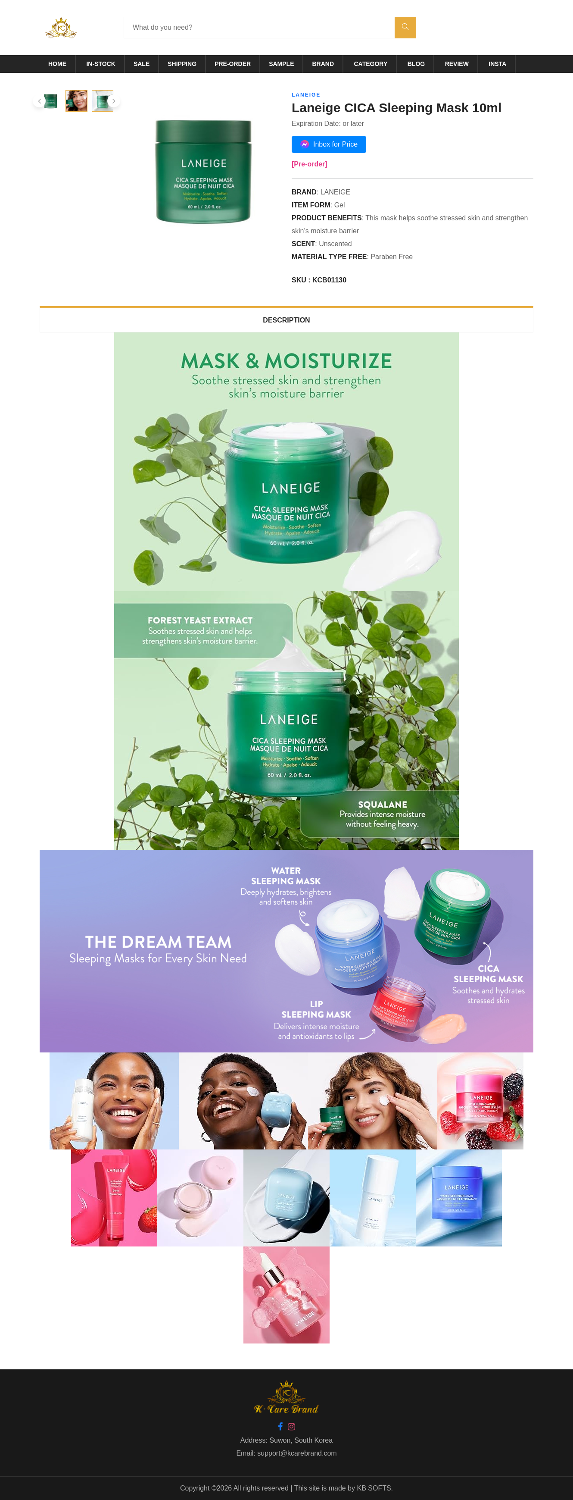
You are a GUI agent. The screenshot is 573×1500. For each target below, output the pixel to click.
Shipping (182, 63)
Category (371, 63)
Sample (281, 63)
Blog (416, 63)
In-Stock (100, 63)
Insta (497, 63)
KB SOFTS (374, 1488)
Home (57, 63)
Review (457, 63)
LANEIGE (306, 95)
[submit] (405, 27)
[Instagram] (291, 1427)
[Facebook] (280, 1427)
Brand (323, 63)
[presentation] (39, 100)
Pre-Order (233, 63)
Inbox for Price (329, 144)
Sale (141, 63)
